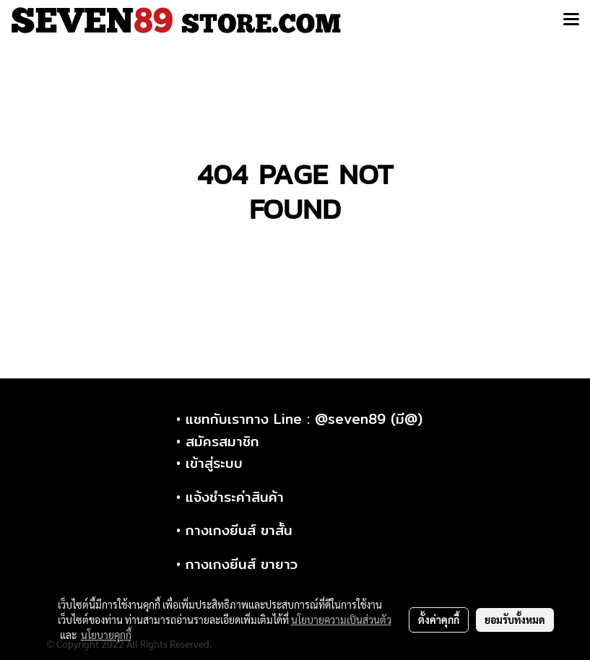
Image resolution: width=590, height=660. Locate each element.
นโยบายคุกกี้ (106, 634)
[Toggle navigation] (571, 20)
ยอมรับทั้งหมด (515, 619)
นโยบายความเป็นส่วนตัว (341, 619)
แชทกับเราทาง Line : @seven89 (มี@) (304, 419)
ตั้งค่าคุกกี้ (438, 619)
